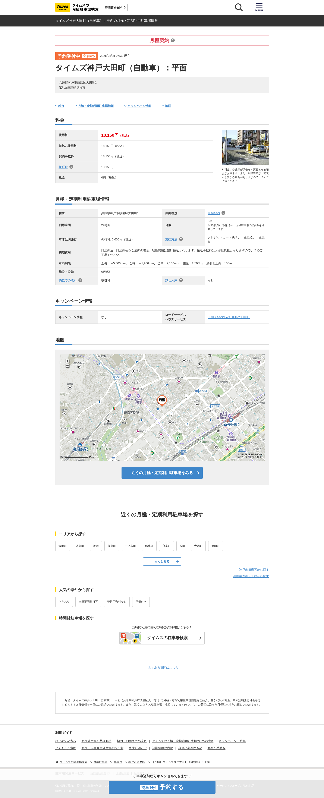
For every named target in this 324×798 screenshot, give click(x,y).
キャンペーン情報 (139, 106)
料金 (61, 106)
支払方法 (171, 239)
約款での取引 (68, 280)
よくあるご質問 (65, 748)
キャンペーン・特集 (232, 741)
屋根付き (141, 601)
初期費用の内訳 (162, 748)
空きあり (64, 601)
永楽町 (166, 546)
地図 (168, 106)
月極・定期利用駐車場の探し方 (102, 748)
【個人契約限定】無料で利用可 (229, 317)
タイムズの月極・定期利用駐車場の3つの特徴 (183, 741)
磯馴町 (80, 546)
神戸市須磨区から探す (254, 569)
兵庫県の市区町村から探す (251, 576)
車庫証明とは (138, 748)
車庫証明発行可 (88, 601)
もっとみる (162, 561)
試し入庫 (171, 280)
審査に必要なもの (190, 748)
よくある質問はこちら (163, 667)
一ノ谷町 (130, 546)
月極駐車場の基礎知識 (96, 741)
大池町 (198, 546)
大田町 (215, 546)
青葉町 (63, 546)
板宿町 (112, 546)
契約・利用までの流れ (132, 741)
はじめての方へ (65, 741)
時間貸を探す (114, 7)
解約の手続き (217, 748)
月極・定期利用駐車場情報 (96, 106)
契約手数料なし (116, 601)
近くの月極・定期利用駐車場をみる (162, 473)
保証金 (63, 167)
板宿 (96, 546)
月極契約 (214, 213)
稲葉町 (149, 546)
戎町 (182, 546)
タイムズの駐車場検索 (167, 637)
